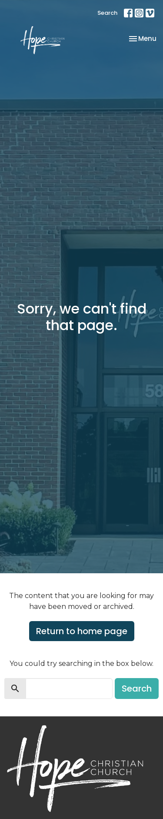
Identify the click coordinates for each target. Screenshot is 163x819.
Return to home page (81, 631)
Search (107, 13)
